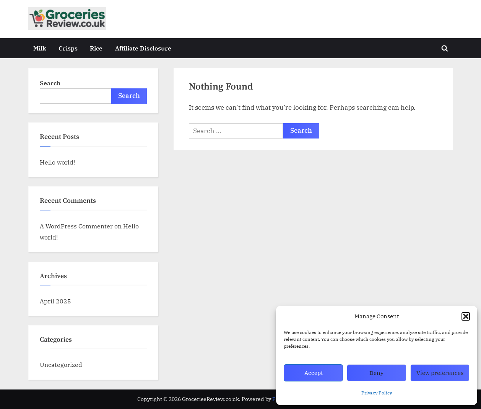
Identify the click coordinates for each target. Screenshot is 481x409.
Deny (376, 372)
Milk (39, 48)
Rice (96, 48)
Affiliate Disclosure (143, 48)
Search (50, 83)
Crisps (68, 48)
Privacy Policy (376, 393)
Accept (313, 372)
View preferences (439, 372)
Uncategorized (61, 364)
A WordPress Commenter (76, 226)
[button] (466, 316)
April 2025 (55, 301)
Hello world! (57, 162)
